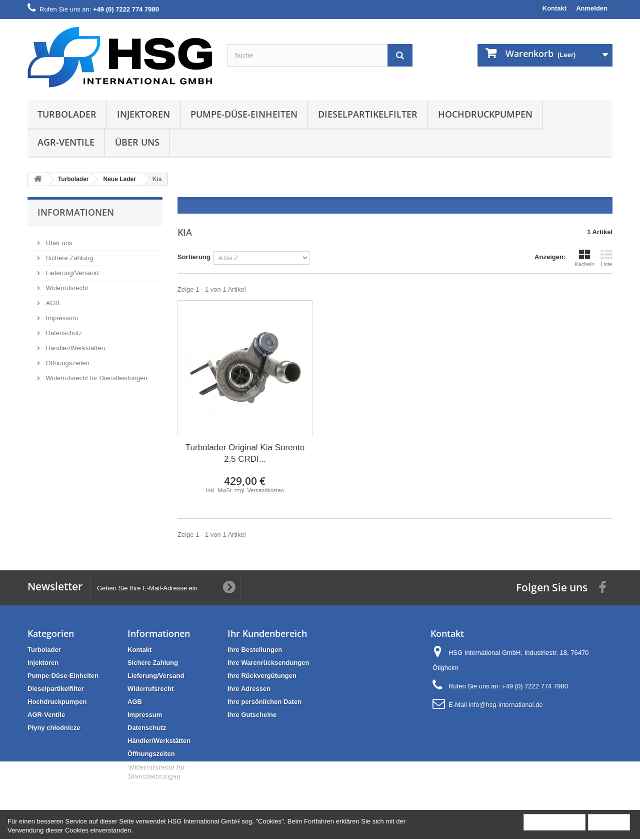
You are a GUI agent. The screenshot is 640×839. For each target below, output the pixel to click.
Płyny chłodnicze (54, 727)
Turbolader (67, 114)
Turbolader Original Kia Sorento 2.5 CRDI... (245, 453)
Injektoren (143, 114)
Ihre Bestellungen (255, 649)
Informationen (76, 212)
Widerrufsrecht (66, 284)
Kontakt (554, 8)
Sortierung (194, 257)
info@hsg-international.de (505, 704)
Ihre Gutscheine (252, 714)
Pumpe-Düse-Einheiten (244, 114)
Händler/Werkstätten (74, 344)
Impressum (61, 314)
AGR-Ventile (66, 142)
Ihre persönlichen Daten (265, 701)
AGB (52, 299)
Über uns (137, 142)
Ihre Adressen (249, 688)
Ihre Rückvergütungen (262, 675)
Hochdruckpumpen (485, 114)
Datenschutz (63, 329)
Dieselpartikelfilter (368, 114)
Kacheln (584, 258)
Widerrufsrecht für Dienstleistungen (96, 374)
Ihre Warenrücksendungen (269, 662)
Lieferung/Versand (71, 269)
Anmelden (592, 8)
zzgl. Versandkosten (259, 490)
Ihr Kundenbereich (267, 633)
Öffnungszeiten (67, 359)
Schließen (609, 821)
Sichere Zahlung (68, 254)
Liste (606, 258)
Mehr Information (554, 821)
